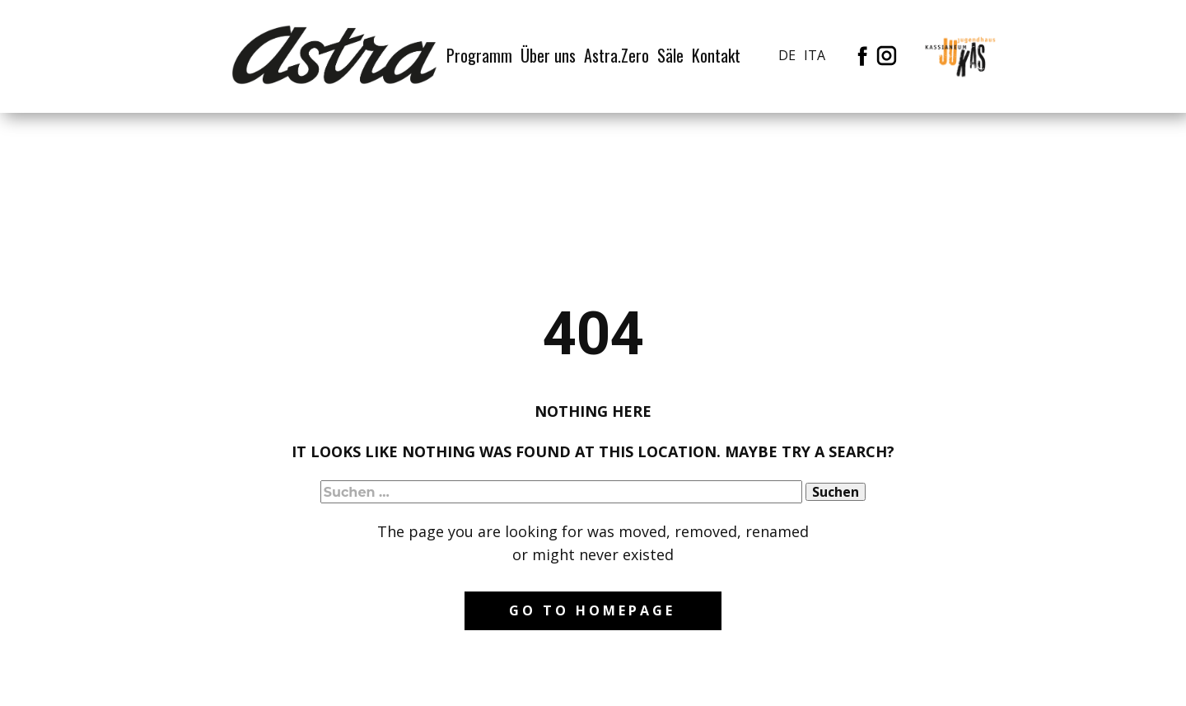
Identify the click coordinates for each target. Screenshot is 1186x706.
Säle (670, 55)
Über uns (548, 55)
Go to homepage (592, 610)
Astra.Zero (616, 55)
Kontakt (716, 55)
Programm (479, 55)
